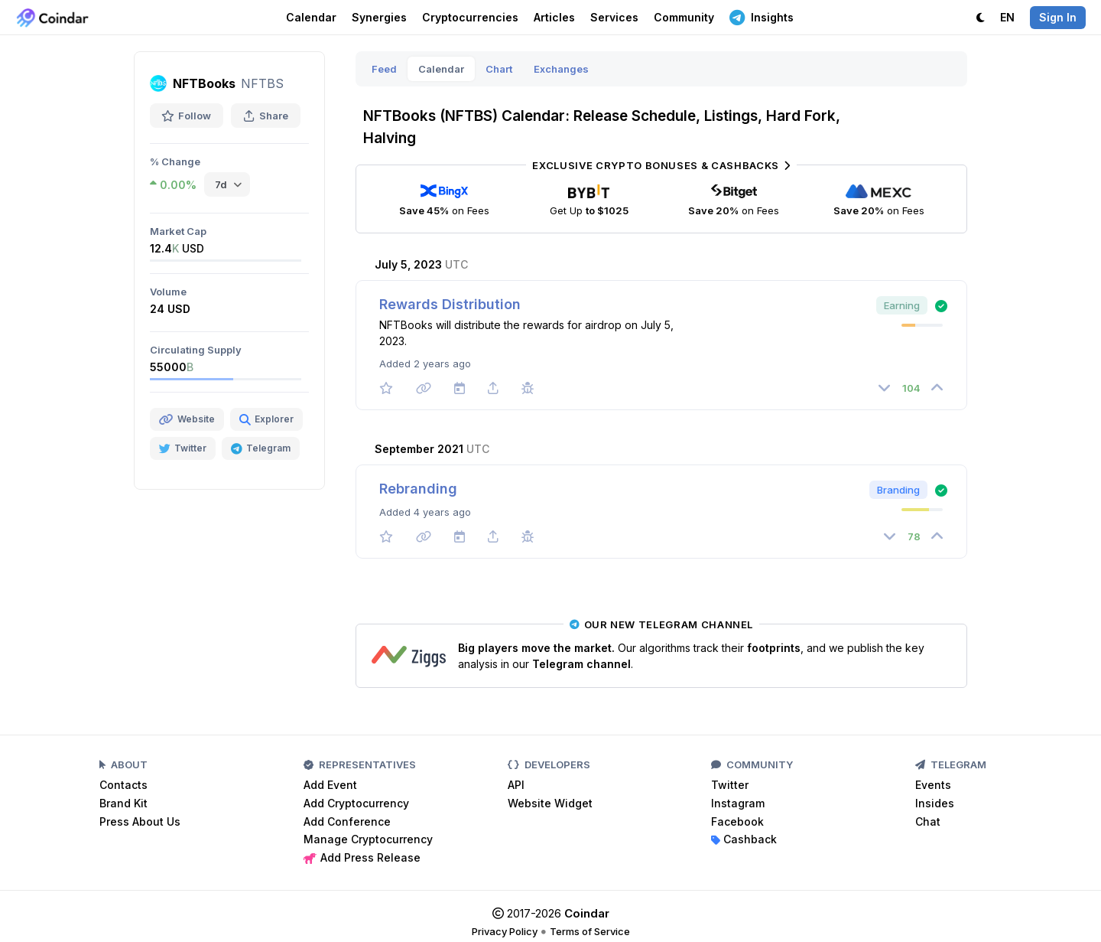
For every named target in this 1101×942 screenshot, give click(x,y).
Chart (499, 69)
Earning (902, 305)
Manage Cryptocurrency (368, 839)
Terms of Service (590, 931)
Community (684, 17)
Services (614, 17)
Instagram (738, 803)
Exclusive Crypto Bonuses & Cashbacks (661, 165)
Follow (186, 115)
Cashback (744, 839)
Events (933, 784)
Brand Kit (123, 803)
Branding (898, 490)
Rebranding (418, 489)
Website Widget (550, 803)
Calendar (311, 17)
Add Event (330, 784)
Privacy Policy (505, 931)
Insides (934, 803)
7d (221, 184)
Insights (761, 16)
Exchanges (561, 69)
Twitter (730, 784)
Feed (384, 69)
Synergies (379, 17)
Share (265, 115)
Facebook (737, 821)
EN (1007, 17)
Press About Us (139, 821)
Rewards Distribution (450, 304)
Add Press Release (362, 857)
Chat (927, 821)
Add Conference (347, 821)
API (516, 784)
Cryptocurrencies (470, 17)
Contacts (123, 784)
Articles (554, 17)
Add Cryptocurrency (356, 803)
